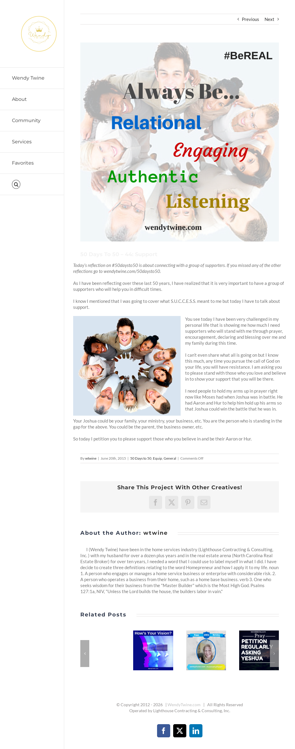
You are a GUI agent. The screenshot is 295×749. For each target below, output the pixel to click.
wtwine (90, 458)
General (170, 458)
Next (269, 19)
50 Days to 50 (140, 458)
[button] (32, 184)
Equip (157, 458)
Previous (250, 19)
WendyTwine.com (184, 704)
